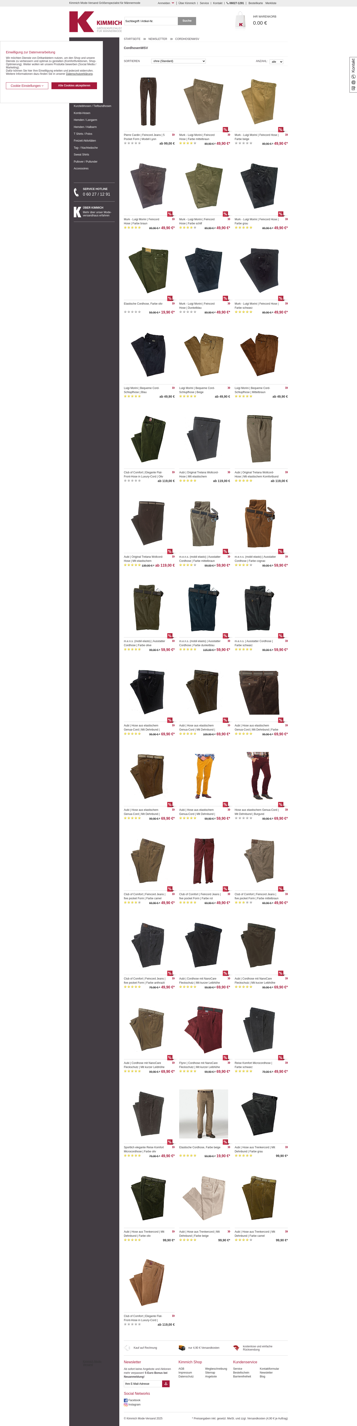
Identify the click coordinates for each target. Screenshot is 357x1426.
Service (204, 3)
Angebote (211, 1376)
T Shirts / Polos (83, 133)
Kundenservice (245, 1362)
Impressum (185, 1372)
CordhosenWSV (187, 39)
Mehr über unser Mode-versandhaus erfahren (99, 211)
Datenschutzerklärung (79, 73)
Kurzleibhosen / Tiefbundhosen (92, 106)
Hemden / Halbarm (85, 127)
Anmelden (164, 3)
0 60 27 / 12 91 (99, 192)
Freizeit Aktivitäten (85, 140)
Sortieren (132, 61)
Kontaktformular (269, 1368)
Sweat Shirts (81, 154)
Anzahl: (262, 61)
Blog (262, 1376)
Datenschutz (186, 1376)
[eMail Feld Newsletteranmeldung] (143, 1383)
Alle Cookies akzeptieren (74, 85)
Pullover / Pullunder (85, 161)
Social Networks (137, 1393)
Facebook (134, 1400)
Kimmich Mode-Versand (92, 1363)
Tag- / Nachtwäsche (86, 147)
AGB (181, 1368)
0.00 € (270, 20)
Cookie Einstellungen (27, 86)
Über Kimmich (187, 3)
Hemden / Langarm (85, 120)
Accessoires (81, 168)
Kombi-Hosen (82, 113)
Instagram (134, 1404)
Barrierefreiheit (242, 1376)
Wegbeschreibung (216, 1368)
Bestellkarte (256, 3)
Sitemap (210, 1372)
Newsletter (157, 39)
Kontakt (217, 3)
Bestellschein (241, 1372)
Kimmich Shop (190, 1362)
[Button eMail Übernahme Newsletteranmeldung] (166, 1383)
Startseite (132, 39)
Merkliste (270, 3)
